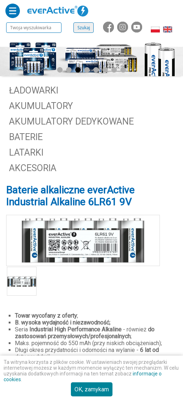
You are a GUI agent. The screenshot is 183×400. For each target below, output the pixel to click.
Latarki (26, 152)
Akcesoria (32, 168)
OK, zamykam (92, 389)
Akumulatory (41, 106)
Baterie (26, 137)
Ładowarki (33, 90)
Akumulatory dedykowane (71, 121)
